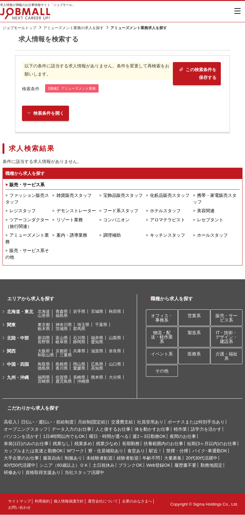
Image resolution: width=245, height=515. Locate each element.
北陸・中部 (18, 338)
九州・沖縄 (18, 377)
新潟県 (44, 338)
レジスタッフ (22, 210)
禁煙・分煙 (177, 451)
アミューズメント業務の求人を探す (73, 28)
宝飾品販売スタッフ (123, 195)
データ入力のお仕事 (71, 429)
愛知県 (97, 342)
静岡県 (79, 342)
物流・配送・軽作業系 (162, 337)
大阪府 (44, 351)
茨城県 (62, 329)
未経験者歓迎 (99, 458)
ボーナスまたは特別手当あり (196, 422)
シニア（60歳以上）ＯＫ (64, 465)
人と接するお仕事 (112, 429)
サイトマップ (19, 501)
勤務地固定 (211, 465)
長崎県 (79, 378)
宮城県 (97, 312)
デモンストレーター (76, 210)
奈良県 (115, 351)
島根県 (62, 364)
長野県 (44, 342)
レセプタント (210, 220)
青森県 (62, 312)
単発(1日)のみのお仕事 (26, 443)
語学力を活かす (206, 429)
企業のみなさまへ (137, 501)
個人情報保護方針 (69, 501)
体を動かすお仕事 (152, 429)
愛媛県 (79, 368)
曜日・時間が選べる (109, 436)
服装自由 (52, 458)
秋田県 (115, 312)
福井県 (97, 338)
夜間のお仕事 (183, 436)
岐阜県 (62, 342)
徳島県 (44, 368)
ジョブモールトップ (19, 28)
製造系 (194, 332)
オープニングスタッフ (26, 429)
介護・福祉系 (226, 356)
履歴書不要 (185, 465)
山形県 (44, 316)
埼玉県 (83, 325)
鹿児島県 (64, 382)
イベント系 (162, 353)
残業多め (83, 443)
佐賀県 (62, 378)
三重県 (66, 355)
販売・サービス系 (27, 184)
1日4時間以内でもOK (64, 436)
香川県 (62, 368)
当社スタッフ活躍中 (84, 472)
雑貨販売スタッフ (74, 195)
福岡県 (44, 378)
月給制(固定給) (92, 422)
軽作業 (180, 429)
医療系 (194, 353)
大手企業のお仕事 (21, 458)
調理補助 (112, 235)
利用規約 (42, 501)
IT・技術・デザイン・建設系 (226, 337)
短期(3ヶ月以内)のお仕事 (211, 443)
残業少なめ (107, 443)
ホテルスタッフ (165, 210)
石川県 (79, 338)
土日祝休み (104, 465)
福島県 (62, 316)
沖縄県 (83, 382)
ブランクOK (130, 465)
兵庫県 (79, 351)
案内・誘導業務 (71, 235)
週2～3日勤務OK (149, 436)
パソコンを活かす (21, 436)
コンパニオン (116, 220)
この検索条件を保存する (197, 73)
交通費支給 (122, 422)
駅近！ (155, 451)
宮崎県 (44, 382)
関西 (11, 351)
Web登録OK (158, 465)
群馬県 (79, 329)
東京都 (44, 325)
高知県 (97, 368)
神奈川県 (64, 325)
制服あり (73, 458)
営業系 (194, 315)
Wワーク (75, 451)
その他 (161, 371)
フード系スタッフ (120, 210)
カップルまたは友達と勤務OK (33, 451)
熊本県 (97, 378)
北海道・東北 (20, 311)
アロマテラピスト (167, 220)
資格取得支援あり (43, 472)
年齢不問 (151, 458)
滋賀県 (97, 351)
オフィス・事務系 (162, 318)
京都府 (62, 351)
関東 (11, 325)
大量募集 (173, 458)
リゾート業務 (69, 220)
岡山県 (79, 364)
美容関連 (206, 210)
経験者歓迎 (128, 458)
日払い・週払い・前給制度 (47, 422)
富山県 (62, 338)
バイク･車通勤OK (209, 451)
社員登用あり (150, 422)
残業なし (61, 443)
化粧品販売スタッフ (169, 195)
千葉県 (101, 325)
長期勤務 (131, 443)
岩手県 (79, 312)
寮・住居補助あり (105, 451)
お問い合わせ (19, 508)
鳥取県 (44, 364)
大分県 (115, 378)
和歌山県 (46, 355)
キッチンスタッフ (167, 235)
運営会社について (103, 501)
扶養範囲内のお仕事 (163, 443)
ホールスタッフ (212, 235)
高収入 (10, 422)
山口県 (115, 364)
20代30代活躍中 (201, 458)
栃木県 (44, 329)
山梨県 (115, 338)
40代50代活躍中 (19, 465)
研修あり (12, 472)
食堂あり (136, 451)
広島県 (97, 364)
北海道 (44, 312)
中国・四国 (18, 364)
